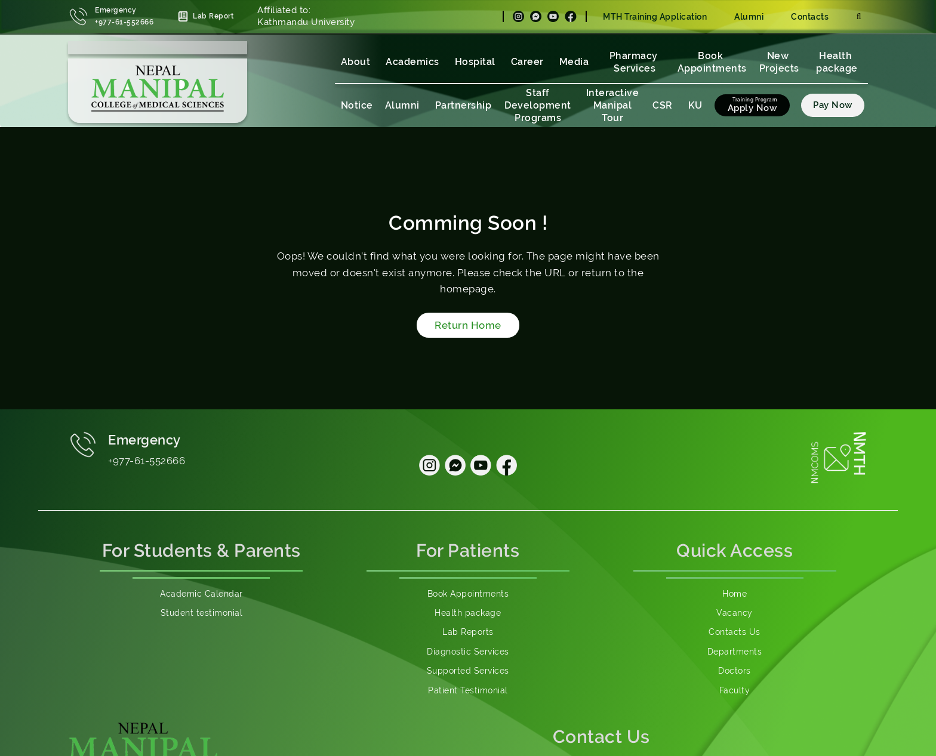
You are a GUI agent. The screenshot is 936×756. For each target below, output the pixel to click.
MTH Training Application (655, 16)
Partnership (463, 105)
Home (734, 593)
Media (574, 61)
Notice (357, 105)
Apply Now (752, 108)
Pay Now (832, 105)
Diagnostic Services (468, 651)
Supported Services (468, 670)
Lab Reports (468, 632)
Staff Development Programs (537, 105)
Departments (734, 651)
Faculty (734, 690)
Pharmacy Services (635, 62)
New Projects (779, 62)
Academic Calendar (201, 593)
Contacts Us (735, 632)
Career (527, 61)
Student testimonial (202, 613)
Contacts (810, 16)
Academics (412, 61)
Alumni (748, 16)
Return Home (468, 325)
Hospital (475, 61)
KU (695, 105)
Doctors (734, 670)
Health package (837, 62)
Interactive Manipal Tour (612, 105)
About (356, 61)
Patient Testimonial (468, 690)
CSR (662, 105)
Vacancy (734, 613)
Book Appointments (712, 62)
